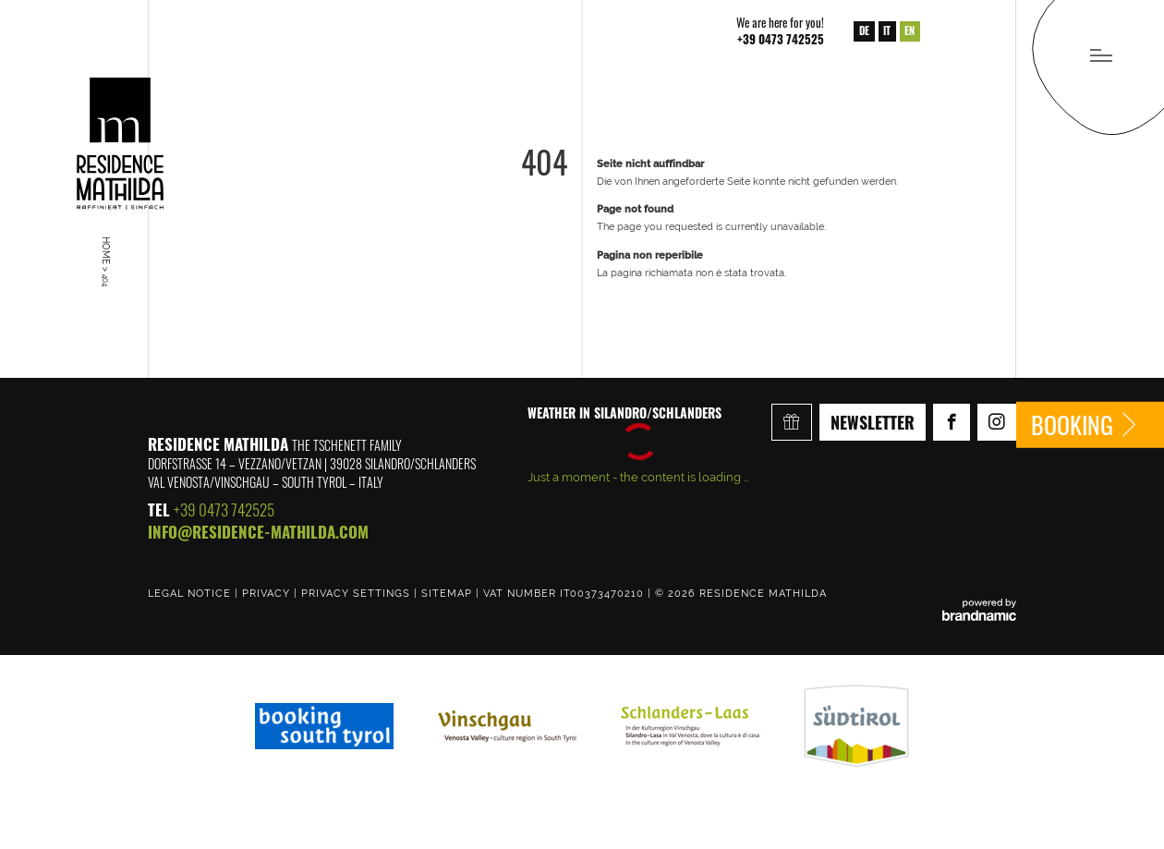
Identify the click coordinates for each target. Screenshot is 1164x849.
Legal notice (191, 593)
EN (909, 30)
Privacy (268, 593)
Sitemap (448, 593)
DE (864, 30)
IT (887, 30)
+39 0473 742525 (224, 509)
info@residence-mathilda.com (258, 531)
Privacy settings (357, 593)
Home (106, 252)
